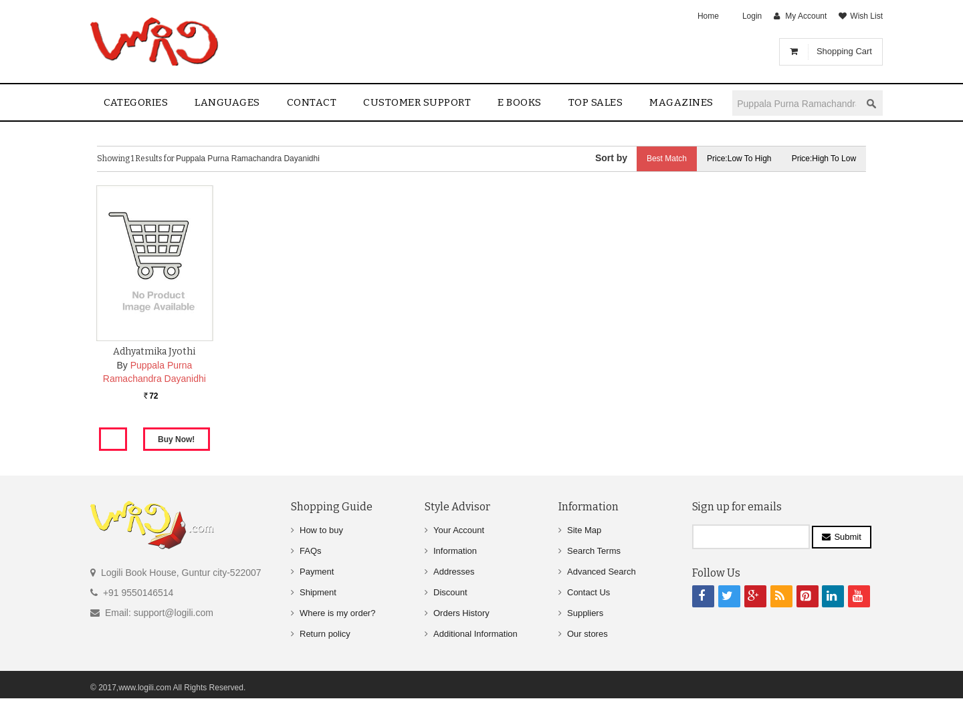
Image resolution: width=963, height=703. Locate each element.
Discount (450, 592)
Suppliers (585, 613)
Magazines (681, 102)
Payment (317, 572)
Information (455, 551)
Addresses (453, 572)
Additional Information (475, 634)
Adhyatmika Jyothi (154, 351)
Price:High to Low (824, 158)
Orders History (461, 613)
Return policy (325, 634)
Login (752, 16)
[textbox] (796, 103)
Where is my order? (337, 613)
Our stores (587, 634)
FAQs (311, 551)
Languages (227, 102)
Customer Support (417, 102)
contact (312, 102)
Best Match (666, 158)
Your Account (458, 530)
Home (708, 16)
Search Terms (594, 551)
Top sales (595, 102)
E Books (520, 102)
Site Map (584, 530)
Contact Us (588, 592)
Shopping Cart (844, 51)
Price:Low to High (739, 158)
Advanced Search (601, 572)
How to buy (321, 530)
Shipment (318, 592)
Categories (136, 102)
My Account (806, 16)
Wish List (866, 16)
